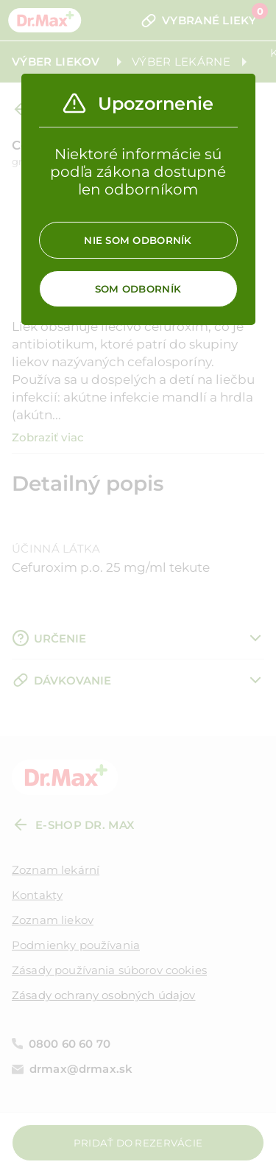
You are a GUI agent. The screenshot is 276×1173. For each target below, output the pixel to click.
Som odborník (138, 289)
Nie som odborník (137, 240)
